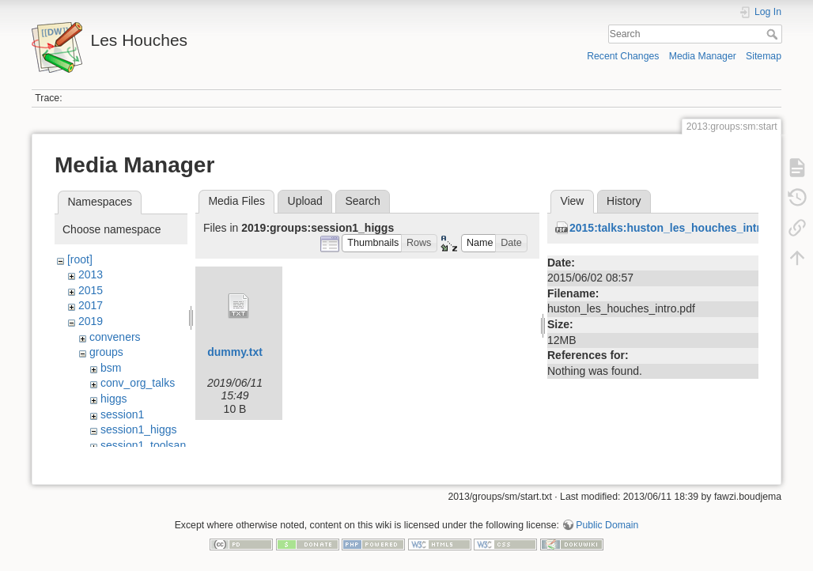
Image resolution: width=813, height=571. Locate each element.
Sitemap (763, 56)
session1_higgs (138, 429)
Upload (305, 201)
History (624, 201)
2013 (90, 274)
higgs (113, 398)
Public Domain (607, 518)
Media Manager (702, 56)
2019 (90, 321)
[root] (80, 259)
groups (106, 352)
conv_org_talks (137, 382)
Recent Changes (623, 56)
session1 (122, 414)
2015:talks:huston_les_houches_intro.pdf (678, 227)
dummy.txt (235, 352)
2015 (90, 290)
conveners (115, 337)
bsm (110, 367)
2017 (90, 305)
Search (773, 34)
